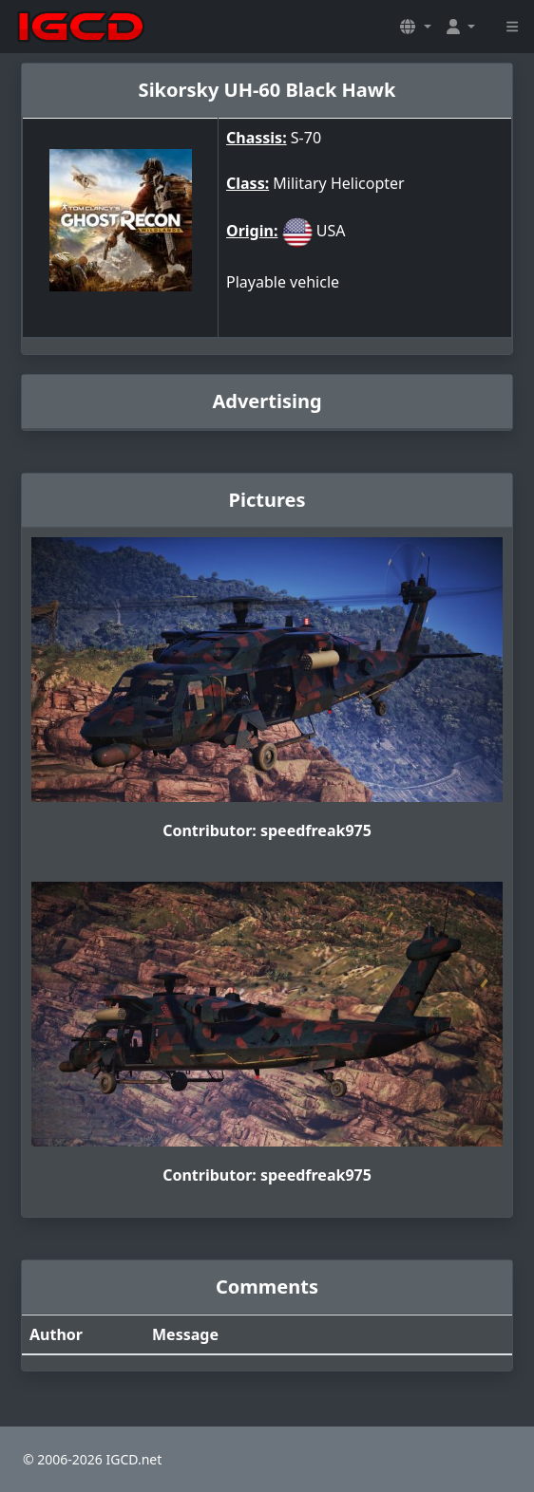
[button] (415, 27)
